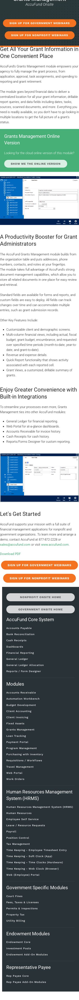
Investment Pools (18, 948)
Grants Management (20, 729)
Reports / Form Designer (23, 671)
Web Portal (14, 772)
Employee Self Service (22, 819)
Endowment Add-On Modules (27, 954)
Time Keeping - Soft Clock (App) (29, 856)
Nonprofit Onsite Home (40, 597)
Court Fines (14, 896)
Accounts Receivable (21, 692)
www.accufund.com (55, 545)
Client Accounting (18, 711)
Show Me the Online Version (36, 163)
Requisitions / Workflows (24, 760)
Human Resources (19, 813)
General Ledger (17, 659)
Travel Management (20, 766)
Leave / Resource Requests (25, 825)
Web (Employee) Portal (23, 874)
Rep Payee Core (17, 975)
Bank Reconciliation (20, 634)
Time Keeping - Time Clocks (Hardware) (34, 862)
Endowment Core (18, 942)
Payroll (11, 831)
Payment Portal (17, 742)
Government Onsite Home (40, 609)
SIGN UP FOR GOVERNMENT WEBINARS (39, 23)
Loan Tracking (16, 735)
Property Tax (15, 914)
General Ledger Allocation (25, 665)
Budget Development (21, 705)
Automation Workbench (23, 698)
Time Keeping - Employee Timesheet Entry (36, 850)
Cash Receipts (16, 640)
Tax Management (18, 843)
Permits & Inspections (22, 908)
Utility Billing (15, 920)
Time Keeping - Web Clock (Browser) (32, 868)
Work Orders (15, 779)
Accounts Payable (19, 628)
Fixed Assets (15, 723)
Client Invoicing (17, 717)
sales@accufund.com (15, 545)
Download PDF (10, 554)
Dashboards (14, 646)
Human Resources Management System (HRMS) (39, 806)
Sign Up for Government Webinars (39, 565)
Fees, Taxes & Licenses (22, 902)
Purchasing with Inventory (24, 754)
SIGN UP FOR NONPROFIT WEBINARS (39, 35)
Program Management (21, 748)
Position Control (17, 837)
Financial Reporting (20, 652)
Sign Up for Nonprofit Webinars (39, 578)
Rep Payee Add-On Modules (26, 982)
